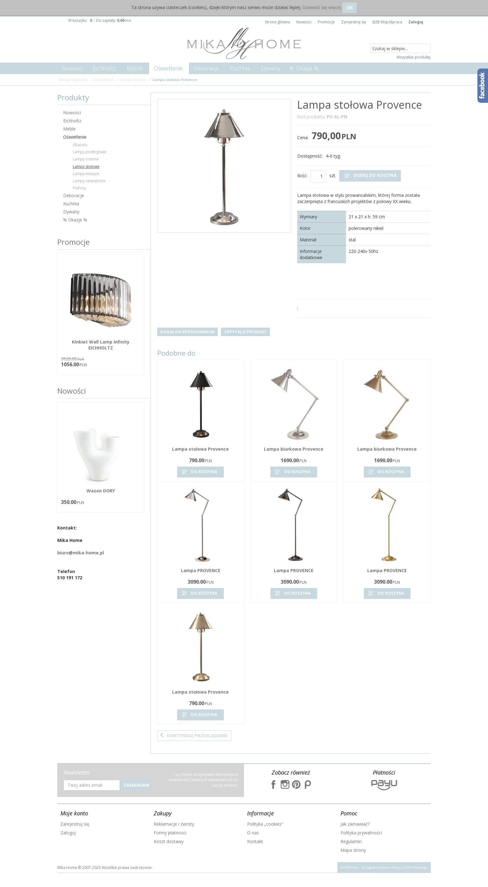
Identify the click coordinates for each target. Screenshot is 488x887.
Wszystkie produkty (413, 57)
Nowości (72, 68)
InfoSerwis (349, 867)
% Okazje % (304, 68)
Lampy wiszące (86, 173)
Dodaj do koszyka (370, 175)
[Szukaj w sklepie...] (400, 48)
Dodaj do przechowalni (187, 331)
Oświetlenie (168, 68)
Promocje (73, 242)
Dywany (270, 68)
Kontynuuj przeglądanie (194, 735)
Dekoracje (206, 68)
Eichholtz (104, 68)
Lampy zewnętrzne (89, 180)
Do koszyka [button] (199, 472)
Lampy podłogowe (89, 151)
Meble (135, 68)
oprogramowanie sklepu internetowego (394, 867)
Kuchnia (240, 68)
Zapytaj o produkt (245, 331)
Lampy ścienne (86, 159)
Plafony (79, 188)
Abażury (80, 144)
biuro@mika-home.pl (80, 553)
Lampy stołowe (86, 166)
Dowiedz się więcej (322, 7)
